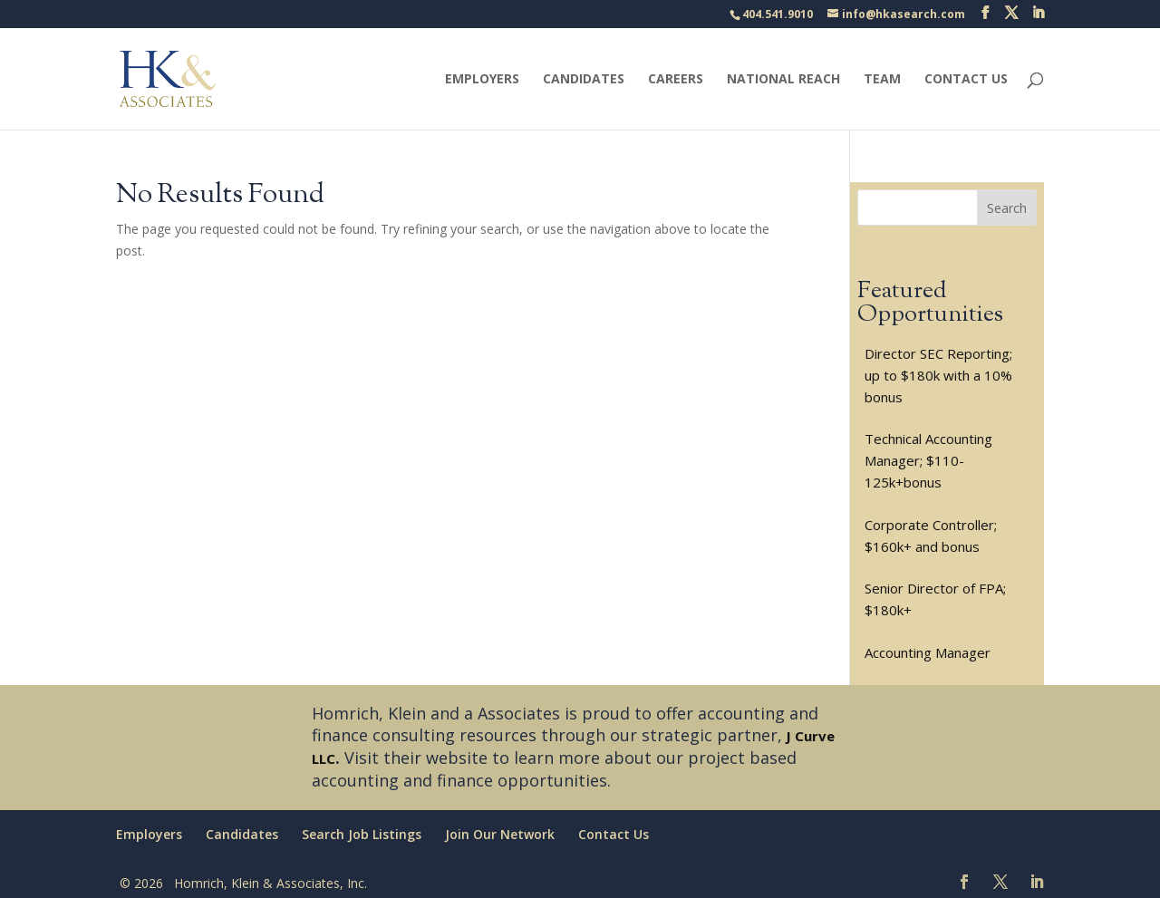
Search (1007, 208)
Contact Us (966, 79)
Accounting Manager (928, 652)
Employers (482, 79)
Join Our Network (500, 834)
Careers (675, 79)
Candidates (583, 79)
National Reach (783, 79)
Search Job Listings (361, 834)
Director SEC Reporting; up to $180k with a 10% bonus (938, 375)
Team (882, 79)
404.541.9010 (777, 14)
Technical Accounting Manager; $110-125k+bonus (928, 460)
